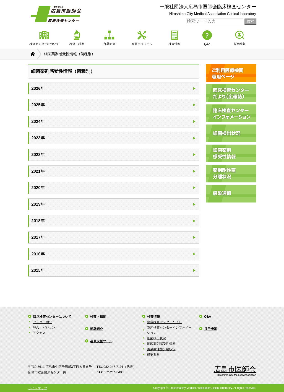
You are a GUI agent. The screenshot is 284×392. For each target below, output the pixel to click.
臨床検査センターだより (164, 322)
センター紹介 (42, 322)
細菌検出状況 (156, 338)
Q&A (207, 316)
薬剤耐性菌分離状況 (161, 349)
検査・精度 (98, 316)
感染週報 (153, 354)
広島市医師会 (235, 369)
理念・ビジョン (44, 327)
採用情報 (210, 329)
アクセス (39, 333)
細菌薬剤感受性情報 (161, 343)
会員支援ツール (101, 341)
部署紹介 (96, 329)
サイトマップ (37, 388)
